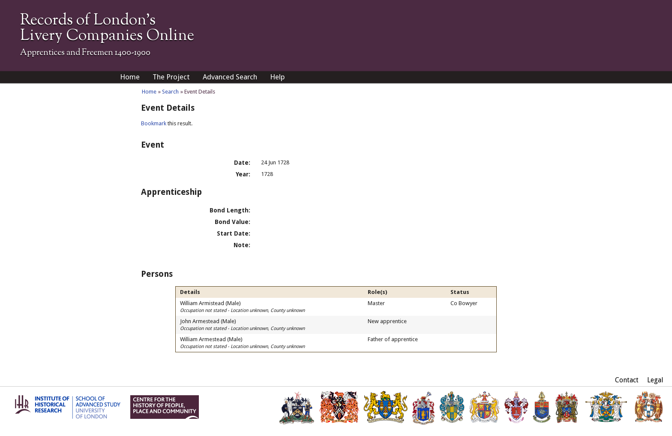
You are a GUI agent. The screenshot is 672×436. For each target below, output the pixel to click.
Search (170, 91)
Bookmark (153, 123)
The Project (171, 77)
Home (130, 77)
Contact (627, 380)
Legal (655, 380)
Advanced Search (230, 77)
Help (277, 77)
